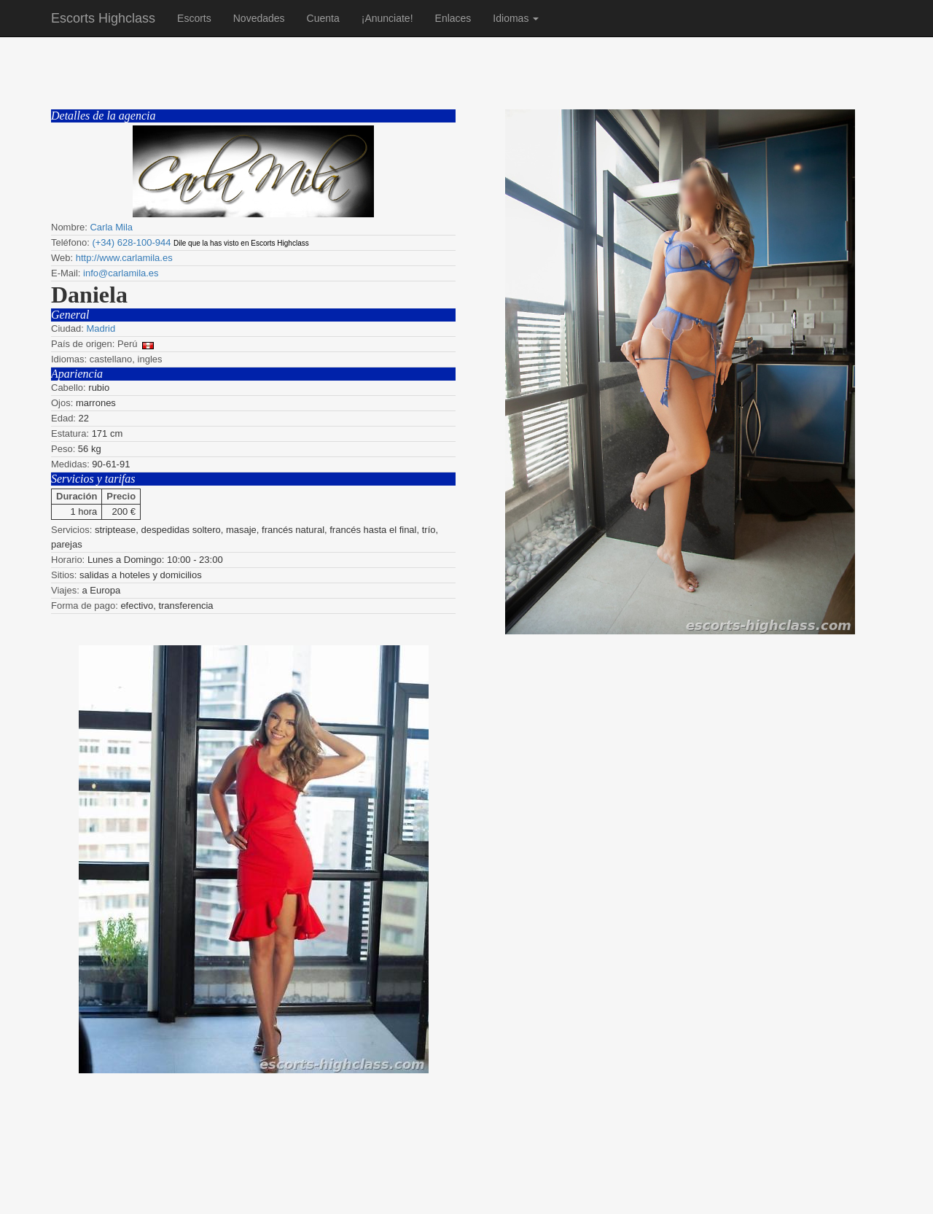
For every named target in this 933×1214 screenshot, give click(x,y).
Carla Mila (111, 227)
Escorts (194, 18)
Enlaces (453, 18)
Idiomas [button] (516, 18)
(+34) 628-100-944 (131, 242)
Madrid (100, 328)
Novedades (259, 18)
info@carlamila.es (121, 273)
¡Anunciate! (387, 18)
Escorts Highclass (103, 18)
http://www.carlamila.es (124, 257)
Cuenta (323, 18)
